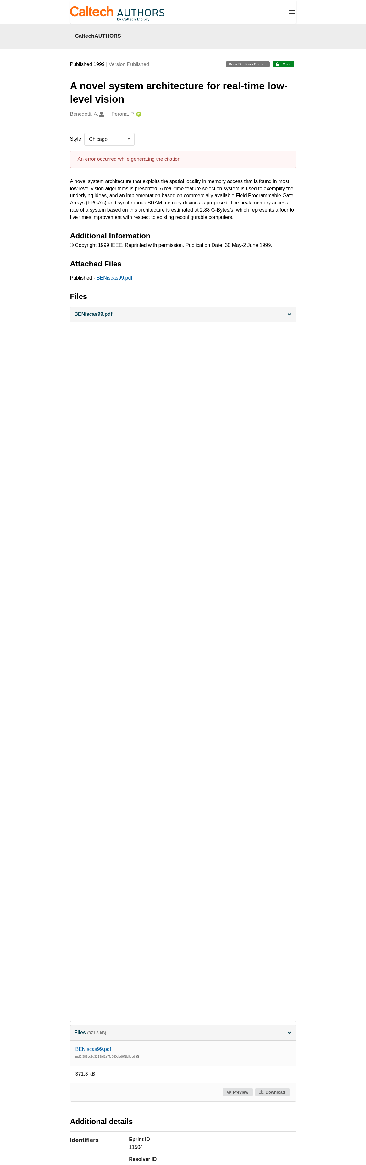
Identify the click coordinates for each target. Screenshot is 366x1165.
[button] (183, 314)
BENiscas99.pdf (114, 278)
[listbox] (109, 139)
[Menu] (292, 12)
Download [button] (272, 1092)
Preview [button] (237, 1092)
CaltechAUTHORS (98, 36)
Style (75, 139)
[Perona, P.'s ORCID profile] (138, 114)
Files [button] (183, 1032)
